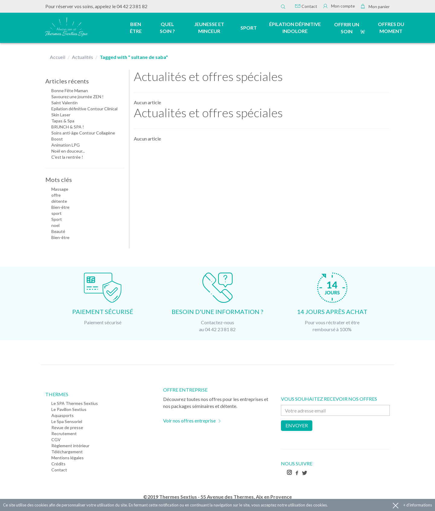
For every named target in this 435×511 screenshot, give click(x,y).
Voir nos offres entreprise (189, 420)
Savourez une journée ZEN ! (77, 96)
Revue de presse (67, 427)
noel (55, 225)
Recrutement (64, 433)
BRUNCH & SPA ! (67, 126)
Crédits (58, 463)
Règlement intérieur (70, 445)
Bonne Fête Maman (69, 90)
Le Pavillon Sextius (68, 409)
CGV (56, 439)
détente (59, 201)
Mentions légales (67, 457)
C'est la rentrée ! (67, 157)
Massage (59, 189)
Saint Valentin (64, 102)
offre (56, 195)
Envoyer (296, 425)
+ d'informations (417, 505)
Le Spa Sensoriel (66, 421)
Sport (56, 219)
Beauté (58, 231)
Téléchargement (67, 451)
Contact (306, 6)
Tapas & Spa (62, 120)
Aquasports (62, 415)
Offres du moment (391, 27)
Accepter (395, 505)
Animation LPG (65, 144)
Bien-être (60, 207)
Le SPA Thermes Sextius (74, 403)
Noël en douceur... (68, 151)
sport (56, 213)
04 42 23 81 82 (132, 6)
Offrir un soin (346, 27)
